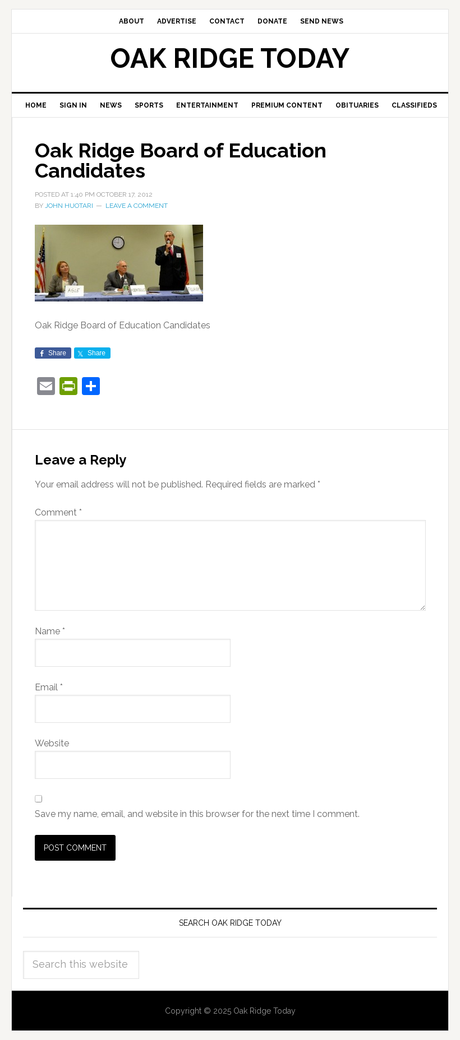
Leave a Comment (136, 206)
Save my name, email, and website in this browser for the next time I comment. (197, 814)
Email (49, 687)
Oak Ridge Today (230, 58)
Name (50, 631)
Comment (58, 512)
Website (52, 743)
